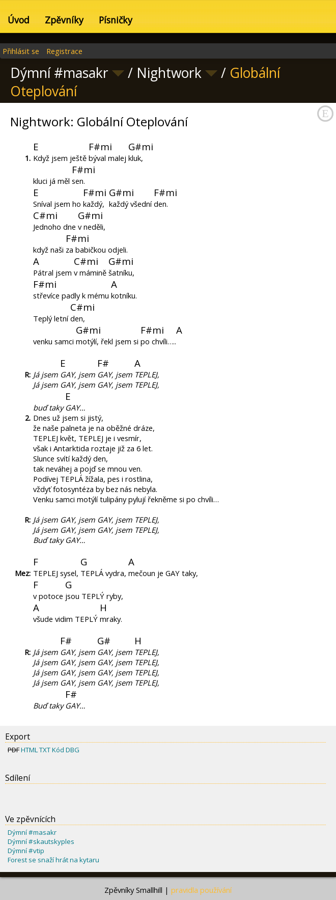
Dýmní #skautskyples (41, 841)
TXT (44, 749)
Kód (58, 749)
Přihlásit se (21, 51)
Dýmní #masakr (32, 832)
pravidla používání (201, 890)
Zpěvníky (64, 20)
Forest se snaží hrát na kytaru (53, 859)
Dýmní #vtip (26, 850)
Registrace (64, 51)
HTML (29, 749)
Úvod (19, 20)
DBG (72, 749)
